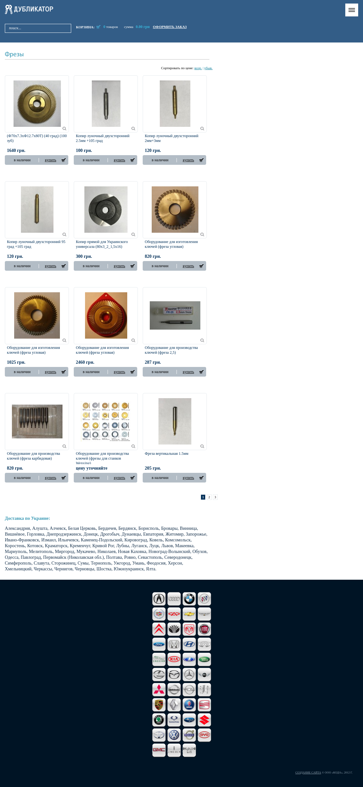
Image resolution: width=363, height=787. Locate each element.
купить (50, 160)
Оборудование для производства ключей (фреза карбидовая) (33, 456)
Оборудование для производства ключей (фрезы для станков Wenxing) (102, 458)
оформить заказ (170, 27)
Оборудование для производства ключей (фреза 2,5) (171, 350)
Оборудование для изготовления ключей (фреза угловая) (171, 244)
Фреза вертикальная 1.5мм (166, 453)
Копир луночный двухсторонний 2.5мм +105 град (102, 138)
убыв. (208, 68)
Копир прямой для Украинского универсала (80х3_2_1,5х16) (102, 244)
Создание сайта (308, 772)
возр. (198, 68)
